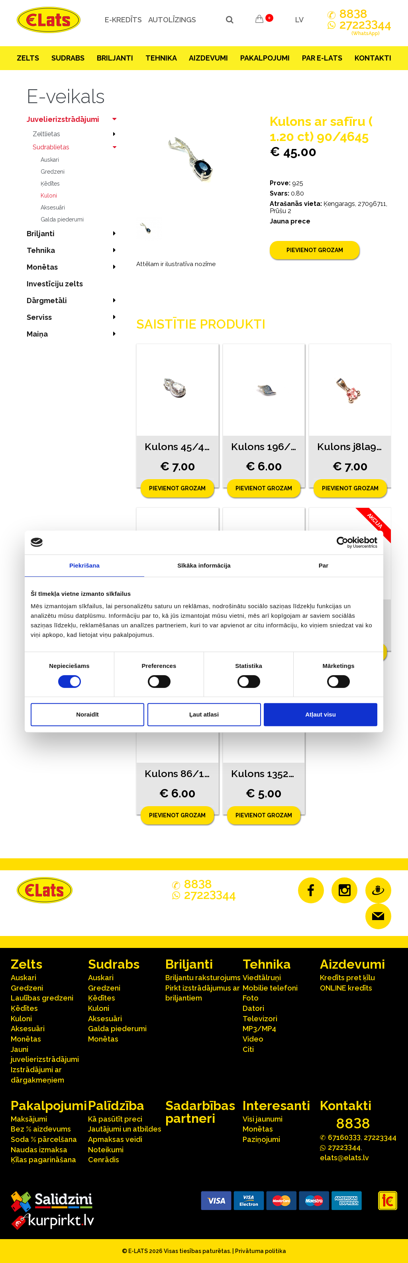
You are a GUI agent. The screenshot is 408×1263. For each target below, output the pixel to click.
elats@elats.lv (344, 1157)
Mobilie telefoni (270, 988)
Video (253, 1039)
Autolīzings (172, 20)
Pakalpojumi (265, 58)
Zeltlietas (76, 134)
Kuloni (49, 195)
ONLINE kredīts (346, 988)
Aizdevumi (208, 58)
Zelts (28, 58)
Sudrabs (67, 58)
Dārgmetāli (73, 300)
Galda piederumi (62, 219)
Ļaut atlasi (204, 714)
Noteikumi (106, 1150)
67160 (344, 1137)
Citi (248, 1049)
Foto (251, 998)
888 (353, 14)
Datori (253, 1008)
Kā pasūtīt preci (115, 1119)
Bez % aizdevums (41, 1129)
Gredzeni (53, 171)
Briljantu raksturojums (203, 977)
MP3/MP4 (259, 1028)
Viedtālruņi (262, 977)
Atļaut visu (320, 714)
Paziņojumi (261, 1139)
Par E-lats (322, 58)
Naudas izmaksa (39, 1150)
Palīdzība (116, 1105)
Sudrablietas (76, 147)
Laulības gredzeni (42, 998)
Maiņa (73, 334)
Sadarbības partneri (200, 1112)
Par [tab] (324, 565)
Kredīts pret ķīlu (347, 977)
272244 (365, 29)
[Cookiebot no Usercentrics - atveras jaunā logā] (342, 542)
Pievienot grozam (314, 250)
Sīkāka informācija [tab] (204, 565)
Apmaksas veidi (115, 1139)
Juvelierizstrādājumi (73, 119)
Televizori (260, 1018)
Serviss (73, 317)
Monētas (73, 267)
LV (299, 20)
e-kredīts (122, 20)
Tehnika (161, 58)
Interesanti (276, 1105)
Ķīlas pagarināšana (43, 1159)
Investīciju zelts (55, 284)
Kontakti (373, 58)
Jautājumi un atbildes (124, 1129)
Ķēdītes (50, 183)
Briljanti (115, 58)
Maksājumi (29, 1119)
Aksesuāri (53, 207)
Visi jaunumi (262, 1119)
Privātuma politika (260, 1251)
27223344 (380, 1137)
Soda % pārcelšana (44, 1139)
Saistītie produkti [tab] (200, 324)
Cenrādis (103, 1159)
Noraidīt (87, 714)
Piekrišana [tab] (84, 565)
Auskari (50, 160)
